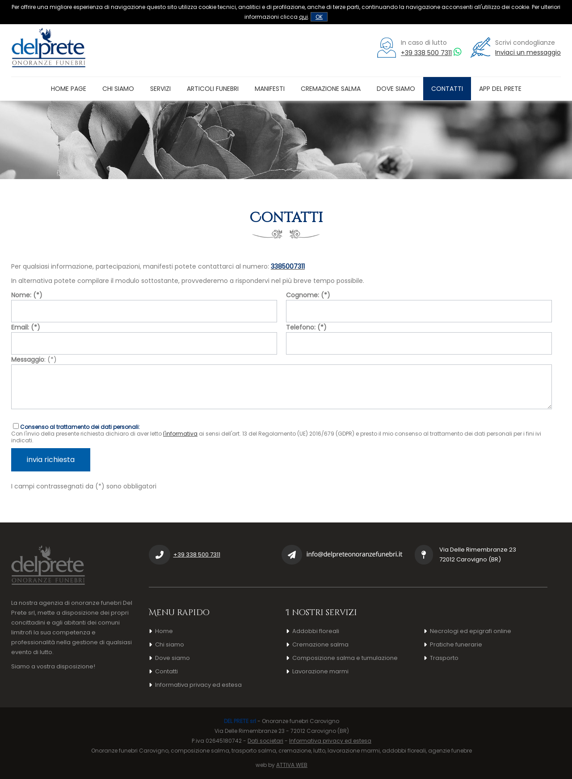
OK (319, 17)
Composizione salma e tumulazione (345, 658)
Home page (68, 88)
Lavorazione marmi (320, 671)
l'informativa (180, 433)
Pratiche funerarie (456, 644)
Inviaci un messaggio (528, 52)
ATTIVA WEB (291, 765)
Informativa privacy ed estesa (198, 685)
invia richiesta (51, 459)
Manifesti (270, 88)
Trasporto (444, 658)
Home (164, 631)
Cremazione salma (331, 88)
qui (303, 17)
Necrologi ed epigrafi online (470, 631)
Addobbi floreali (315, 631)
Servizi (160, 88)
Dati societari (265, 741)
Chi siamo (118, 88)
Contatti (447, 88)
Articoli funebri (213, 88)
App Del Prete (500, 88)
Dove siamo (396, 88)
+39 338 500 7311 (426, 52)
